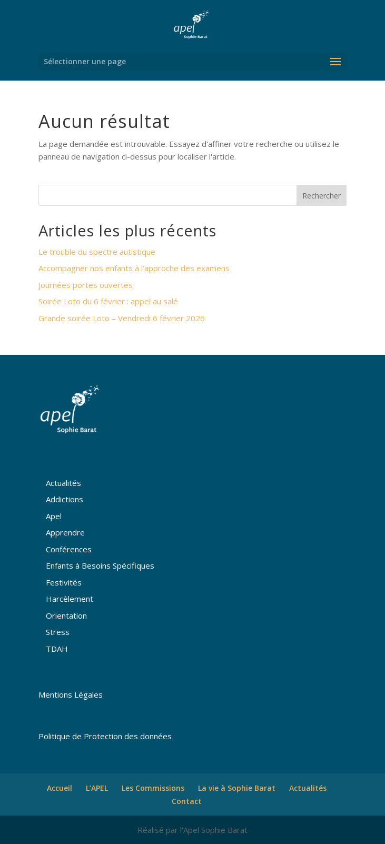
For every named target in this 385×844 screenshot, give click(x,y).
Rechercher (321, 196)
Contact (187, 801)
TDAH (57, 648)
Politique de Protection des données (105, 736)
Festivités (64, 582)
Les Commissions (153, 788)
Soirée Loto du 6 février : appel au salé (108, 301)
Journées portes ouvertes (85, 285)
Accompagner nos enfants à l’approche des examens (134, 268)
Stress (58, 632)
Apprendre (65, 532)
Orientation (66, 615)
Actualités (63, 483)
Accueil (59, 788)
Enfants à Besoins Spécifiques (100, 565)
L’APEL (97, 788)
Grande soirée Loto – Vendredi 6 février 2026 (121, 318)
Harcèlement (69, 598)
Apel (54, 516)
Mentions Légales (70, 694)
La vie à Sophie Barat (236, 788)
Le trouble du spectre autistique (96, 251)
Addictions (64, 499)
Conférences (69, 549)
